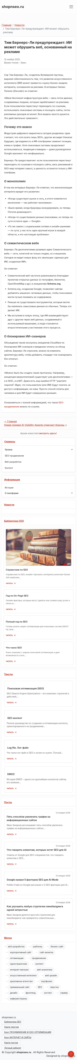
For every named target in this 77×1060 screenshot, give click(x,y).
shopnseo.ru (13, 6)
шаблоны (37, 946)
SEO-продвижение (14, 455)
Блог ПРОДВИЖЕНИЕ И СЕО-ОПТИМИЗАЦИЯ (27, 1032)
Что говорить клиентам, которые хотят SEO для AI (36, 849)
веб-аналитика (44, 969)
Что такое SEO (14, 647)
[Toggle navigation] (71, 7)
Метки (8, 937)
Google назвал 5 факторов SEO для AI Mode (32, 879)
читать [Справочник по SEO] (9, 583)
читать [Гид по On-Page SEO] (9, 609)
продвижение (39, 958)
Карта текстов (11, 1027)
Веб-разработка (13, 462)
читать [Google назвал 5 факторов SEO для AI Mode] (10, 890)
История (9, 487)
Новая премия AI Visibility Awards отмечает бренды (35, 424)
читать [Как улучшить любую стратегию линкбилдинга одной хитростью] (10, 924)
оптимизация (16, 958)
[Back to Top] (71, 1054)
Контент (9, 468)
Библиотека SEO (12, 1021)
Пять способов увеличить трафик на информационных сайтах (28, 818)
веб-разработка (16, 946)
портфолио (46, 981)
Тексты (8, 674)
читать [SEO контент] (10, 732)
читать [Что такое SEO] (9, 661)
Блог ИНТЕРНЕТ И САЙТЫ (17, 1037)
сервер (64, 992)
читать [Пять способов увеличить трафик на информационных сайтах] (10, 834)
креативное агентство (21, 981)
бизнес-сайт (57, 946)
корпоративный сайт (20, 952)
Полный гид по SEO (16, 621)
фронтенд (31, 992)
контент (39, 964)
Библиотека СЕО (14, 520)
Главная (6, 25)
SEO (40, 987)
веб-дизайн (51, 975)
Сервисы (9, 441)
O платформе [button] (39, 493)
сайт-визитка (46, 952)
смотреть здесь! (47, 433)
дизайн (13, 992)
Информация (12, 479)
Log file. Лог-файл (18, 747)
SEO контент (14, 718)
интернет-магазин (19, 969)
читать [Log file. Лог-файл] (10, 758)
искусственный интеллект (23, 975)
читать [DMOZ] (10, 788)
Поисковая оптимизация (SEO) (25, 688)
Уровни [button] (39, 449)
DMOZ (11, 774)
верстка (54, 987)
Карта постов (11, 1042)
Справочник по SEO (17, 569)
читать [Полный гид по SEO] (9, 635)
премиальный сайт (19, 987)
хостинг (48, 992)
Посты (8, 802)
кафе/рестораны (18, 998)
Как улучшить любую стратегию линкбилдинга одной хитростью (35, 908)
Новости (19, 25)
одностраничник (18, 964)
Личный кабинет (12, 1048)
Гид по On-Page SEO (17, 595)
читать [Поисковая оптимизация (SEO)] (10, 702)
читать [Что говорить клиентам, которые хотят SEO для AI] (10, 864)
